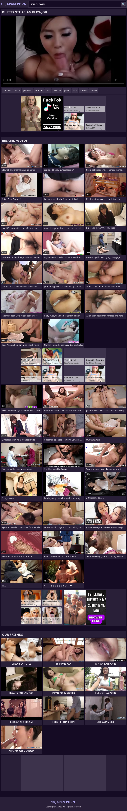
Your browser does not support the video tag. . (63, 51)
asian (17, 90)
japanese (27, 90)
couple (94, 90)
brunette (39, 90)
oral (48, 90)
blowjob (57, 90)
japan (67, 90)
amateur (7, 90)
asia (75, 90)
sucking (83, 90)
